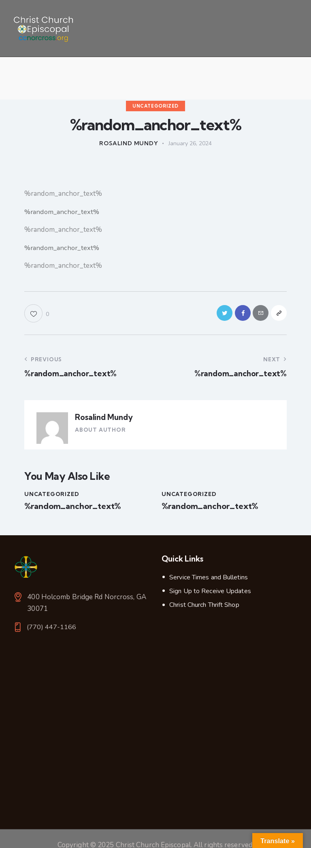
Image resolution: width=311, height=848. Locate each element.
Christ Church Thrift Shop (204, 607)
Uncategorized (155, 106)
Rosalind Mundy (103, 419)
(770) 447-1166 (52, 629)
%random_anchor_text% (63, 211)
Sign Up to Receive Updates (210, 593)
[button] (36, 314)
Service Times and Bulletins (208, 579)
